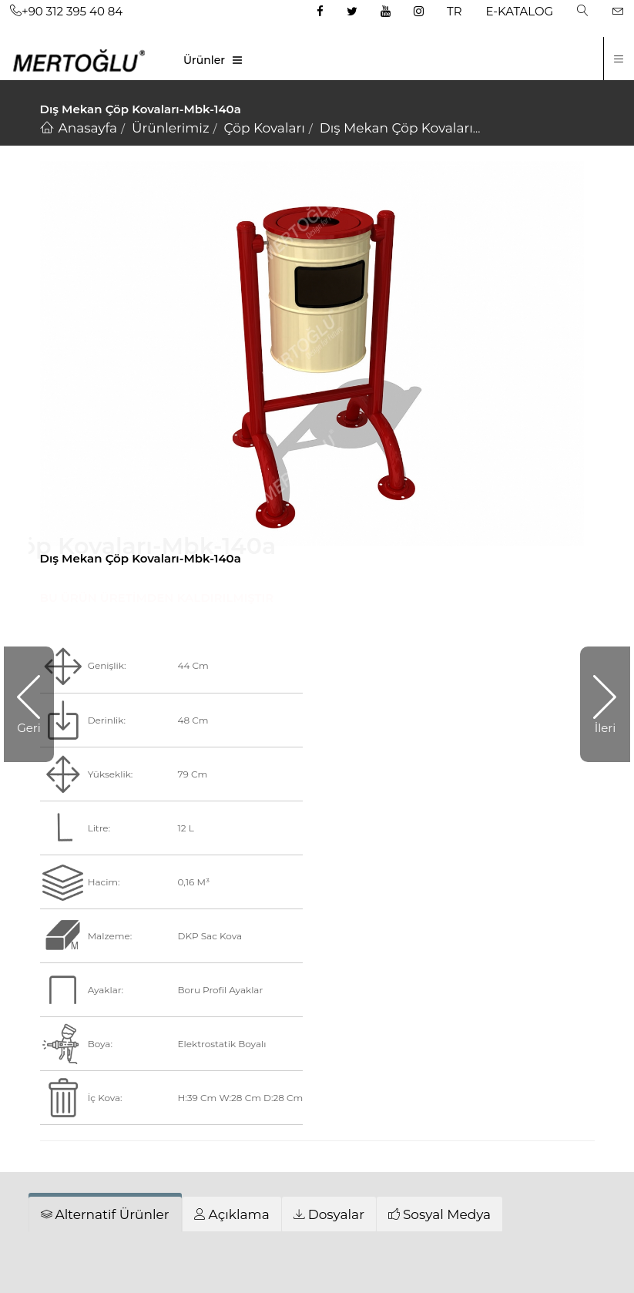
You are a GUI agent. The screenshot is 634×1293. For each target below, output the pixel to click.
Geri (29, 727)
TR (454, 11)
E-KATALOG (520, 11)
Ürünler (204, 60)
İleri (605, 727)
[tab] (105, 1214)
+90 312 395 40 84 (66, 11)
